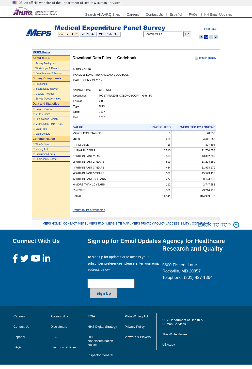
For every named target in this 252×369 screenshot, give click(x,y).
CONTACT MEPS (74, 223)
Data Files (41, 129)
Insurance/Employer (46, 88)
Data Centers (42, 133)
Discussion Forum (45, 154)
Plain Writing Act (136, 316)
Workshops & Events (47, 68)
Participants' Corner (46, 159)
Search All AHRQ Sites (102, 14)
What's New (42, 144)
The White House (174, 334)
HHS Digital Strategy (102, 326)
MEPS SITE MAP (117, 223)
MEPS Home (41, 52)
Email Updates (218, 14)
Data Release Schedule (48, 73)
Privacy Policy (135, 326)
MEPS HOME (52, 223)
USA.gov (168, 344)
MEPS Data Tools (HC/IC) (49, 124)
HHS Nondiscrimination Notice (100, 341)
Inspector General (100, 355)
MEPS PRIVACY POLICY (148, 223)
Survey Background (46, 63)
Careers (133, 14)
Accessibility (59, 316)
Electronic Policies (63, 347)
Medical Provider (44, 93)
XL (216, 37)
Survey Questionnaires (48, 98)
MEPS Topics (42, 114)
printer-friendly (207, 57)
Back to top (218, 225)
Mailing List (41, 149)
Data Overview (43, 109)
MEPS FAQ (96, 223)
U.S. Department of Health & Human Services (182, 322)
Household (41, 84)
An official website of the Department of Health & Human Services (72, 2)
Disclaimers (58, 326)
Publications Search (46, 119)
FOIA (91, 316)
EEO (53, 337)
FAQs (193, 14)
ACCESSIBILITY (178, 223)
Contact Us (154, 14)
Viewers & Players (138, 337)
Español (176, 14)
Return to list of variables (89, 210)
